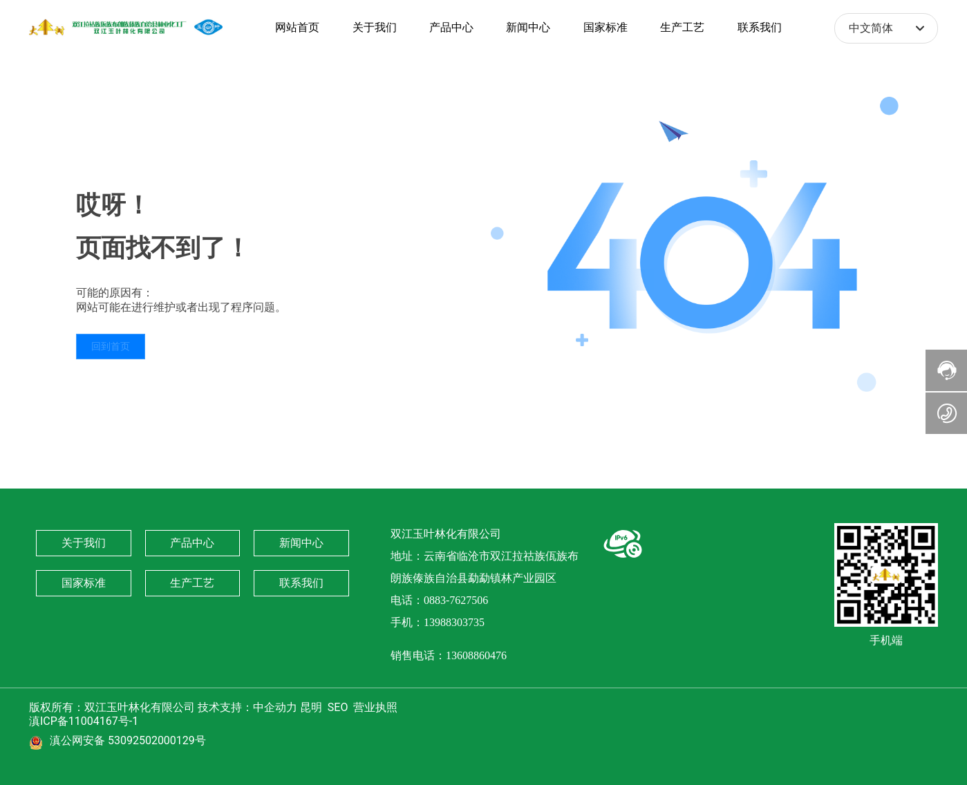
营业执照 (376, 707)
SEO (338, 707)
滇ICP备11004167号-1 (83, 721)
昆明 (311, 707)
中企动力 (275, 707)
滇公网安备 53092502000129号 (128, 740)
